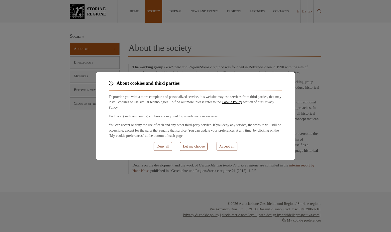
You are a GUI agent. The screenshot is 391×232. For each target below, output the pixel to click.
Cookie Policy (232, 102)
